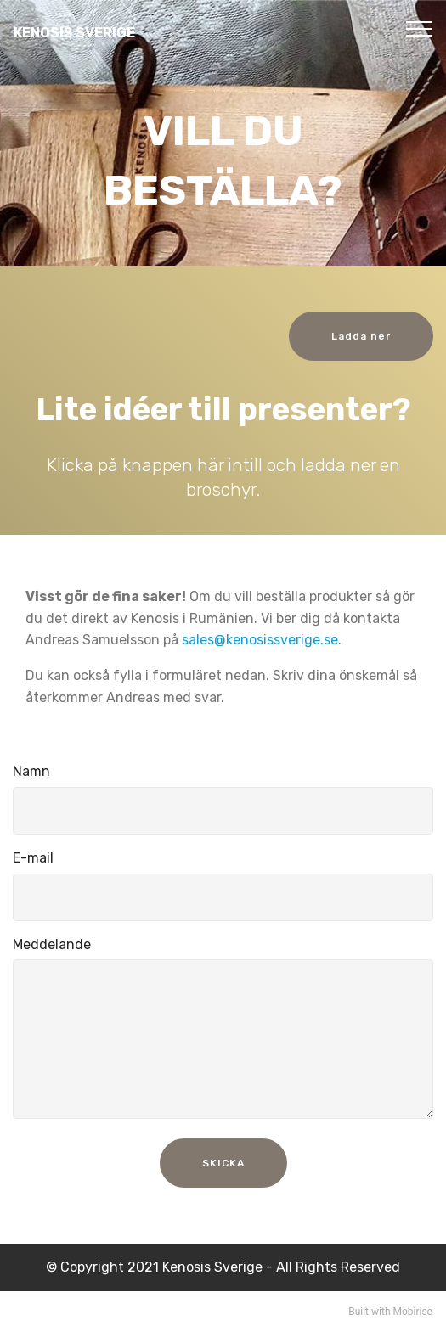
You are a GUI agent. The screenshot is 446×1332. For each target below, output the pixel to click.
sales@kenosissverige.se (260, 640)
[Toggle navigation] (419, 28)
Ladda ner (361, 336)
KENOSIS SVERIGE (74, 33)
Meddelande (52, 944)
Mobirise (412, 1312)
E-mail (33, 858)
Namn (31, 771)
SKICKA (223, 1163)
